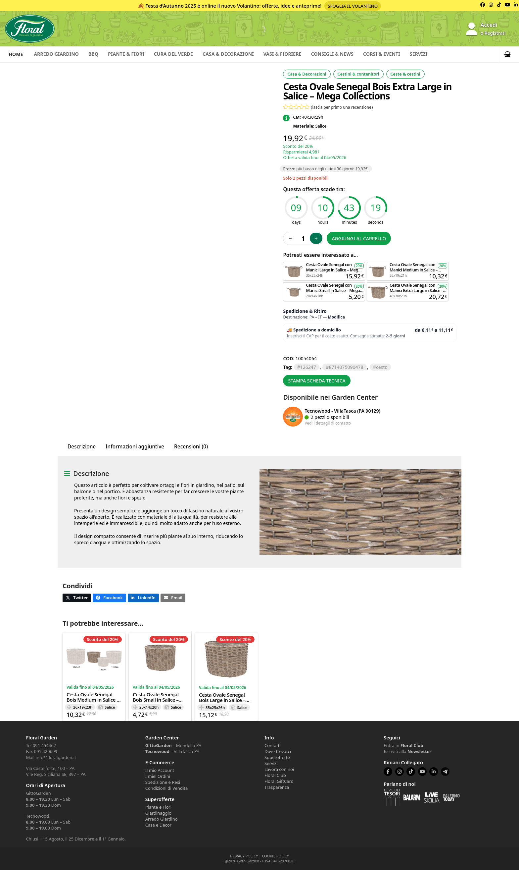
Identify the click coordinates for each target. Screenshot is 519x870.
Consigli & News (351, 54)
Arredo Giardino (58, 54)
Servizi (444, 54)
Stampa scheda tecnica (316, 380)
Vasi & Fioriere (298, 54)
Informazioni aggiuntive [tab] (135, 446)
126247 (308, 367)
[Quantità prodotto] (303, 238)
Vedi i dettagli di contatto (328, 423)
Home (16, 54)
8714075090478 (346, 367)
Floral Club (275, 775)
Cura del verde (183, 54)
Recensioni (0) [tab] (191, 446)
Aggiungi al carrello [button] (324, 265)
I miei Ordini (157, 776)
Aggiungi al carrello (359, 238)
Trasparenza (276, 787)
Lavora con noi (279, 769)
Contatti (272, 745)
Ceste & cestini (405, 74)
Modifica (336, 317)
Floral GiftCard (279, 781)
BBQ (98, 54)
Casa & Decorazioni (241, 54)
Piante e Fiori (158, 807)
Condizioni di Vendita (166, 788)
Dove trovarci (277, 751)
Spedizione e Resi (162, 782)
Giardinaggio (158, 813)
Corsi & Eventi (404, 54)
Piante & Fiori (133, 54)
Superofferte (277, 757)
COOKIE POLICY (275, 855)
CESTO (382, 367)
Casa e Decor (158, 825)
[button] (509, 54)
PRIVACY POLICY (244, 855)
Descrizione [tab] (82, 446)
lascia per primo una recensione (341, 107)
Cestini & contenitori (358, 74)
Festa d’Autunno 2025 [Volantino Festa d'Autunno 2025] (170, 5)
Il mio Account (159, 770)
